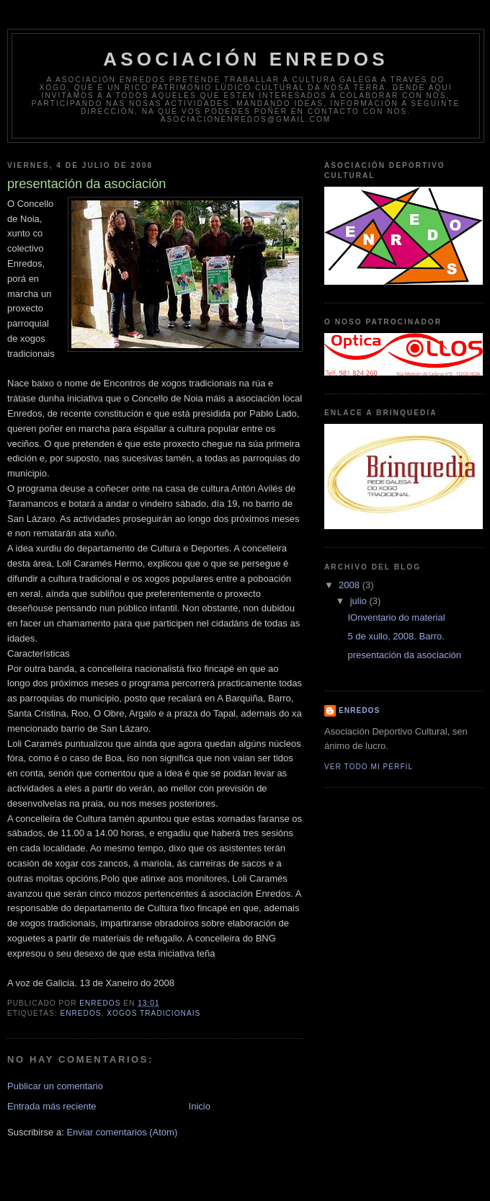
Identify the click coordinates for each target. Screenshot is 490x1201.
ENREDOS (359, 710)
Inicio (199, 1106)
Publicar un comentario (55, 1086)
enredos (80, 1013)
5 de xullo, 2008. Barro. (395, 636)
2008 (350, 585)
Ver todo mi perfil (368, 767)
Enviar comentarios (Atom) (121, 1132)
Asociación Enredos (245, 59)
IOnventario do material (396, 617)
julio (360, 600)
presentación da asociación (404, 655)
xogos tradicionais (153, 1013)
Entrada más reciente (52, 1106)
